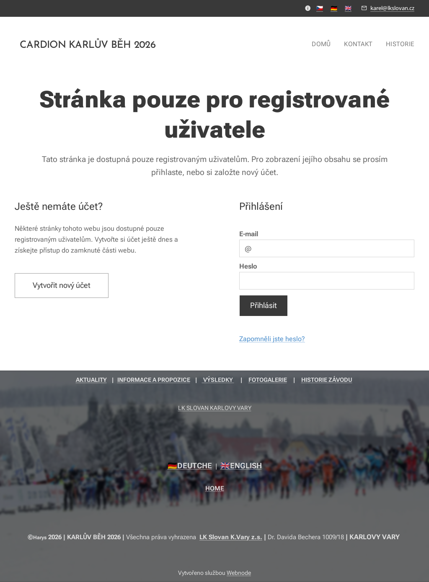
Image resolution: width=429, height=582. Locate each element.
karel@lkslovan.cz (392, 8)
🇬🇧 (348, 8)
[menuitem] (325, 44)
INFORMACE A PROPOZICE (153, 379)
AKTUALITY (91, 379)
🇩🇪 (334, 8)
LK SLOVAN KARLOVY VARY (214, 408)
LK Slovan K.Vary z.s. (230, 537)
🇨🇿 (319, 8)
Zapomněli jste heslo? (272, 339)
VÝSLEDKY (218, 379)
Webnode (239, 572)
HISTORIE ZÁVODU (326, 379)
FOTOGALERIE (267, 379)
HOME (214, 488)
